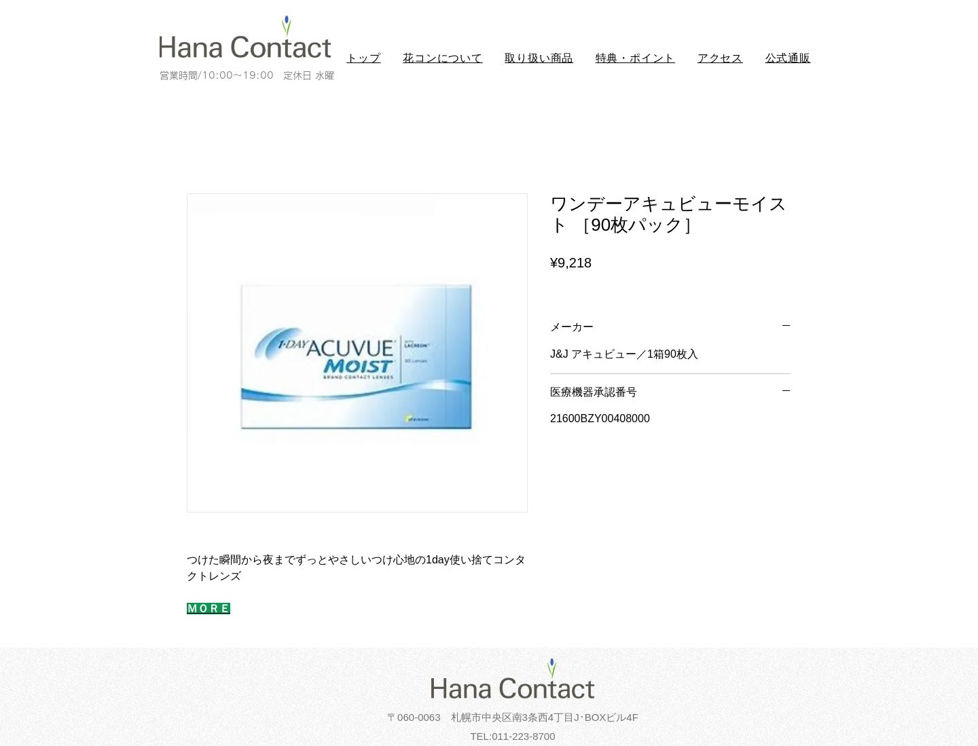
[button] (443, 59)
